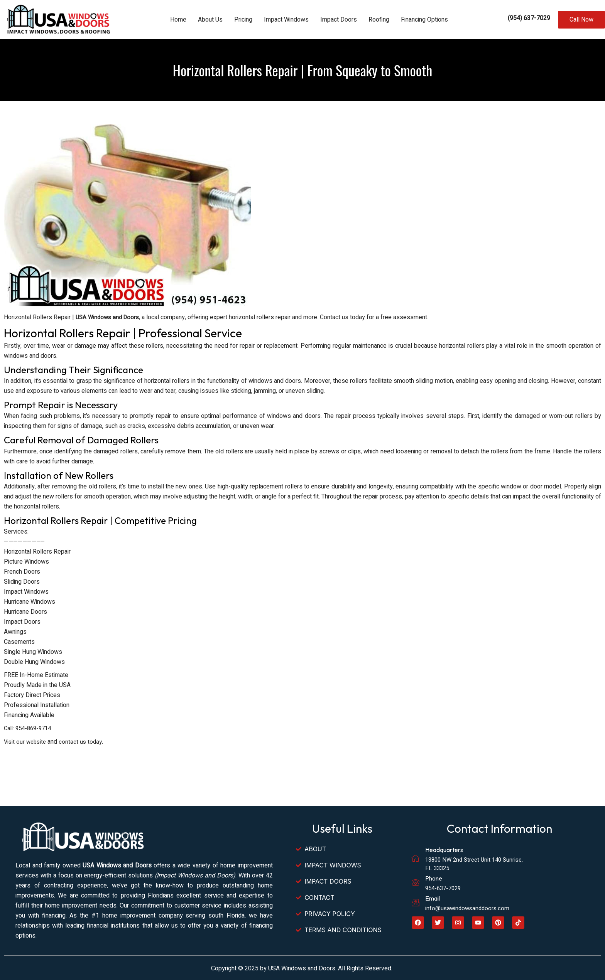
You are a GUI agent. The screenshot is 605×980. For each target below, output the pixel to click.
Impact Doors (338, 19)
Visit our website (26, 741)
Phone (433, 877)
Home (178, 19)
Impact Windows (286, 19)
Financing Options (424, 19)
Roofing (378, 19)
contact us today (83, 741)
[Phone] (415, 881)
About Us (210, 19)
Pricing (243, 19)
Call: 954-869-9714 (30, 727)
